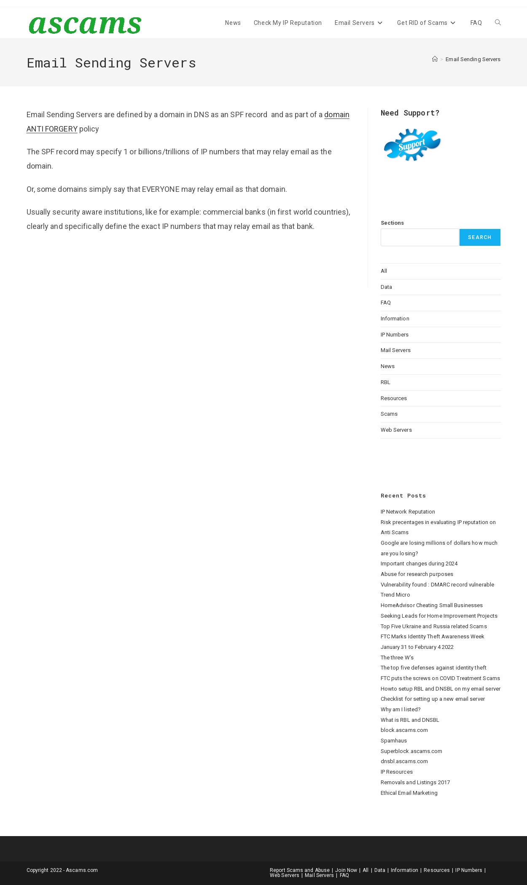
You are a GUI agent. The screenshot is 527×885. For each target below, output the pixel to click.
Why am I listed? (401, 709)
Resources (394, 398)
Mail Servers (396, 350)
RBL (385, 382)
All (384, 271)
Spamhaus (394, 740)
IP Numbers (395, 334)
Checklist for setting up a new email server (433, 699)
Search (480, 237)
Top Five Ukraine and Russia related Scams (434, 626)
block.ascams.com (404, 730)
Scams (389, 414)
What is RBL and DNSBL (410, 720)
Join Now (346, 870)
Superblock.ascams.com (412, 751)
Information (395, 318)
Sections (392, 223)
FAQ (386, 302)
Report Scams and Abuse (300, 870)
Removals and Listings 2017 (415, 782)
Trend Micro (395, 595)
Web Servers (396, 430)
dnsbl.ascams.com (404, 761)
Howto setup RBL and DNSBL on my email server (440, 689)
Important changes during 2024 (419, 563)
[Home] (435, 59)
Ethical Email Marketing (409, 793)
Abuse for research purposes (417, 574)
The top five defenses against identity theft (434, 667)
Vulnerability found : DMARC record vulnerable (438, 584)
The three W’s (397, 657)
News (388, 366)
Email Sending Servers (473, 59)
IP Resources (397, 772)
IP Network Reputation (408, 511)
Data (386, 287)
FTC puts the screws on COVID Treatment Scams (440, 678)
